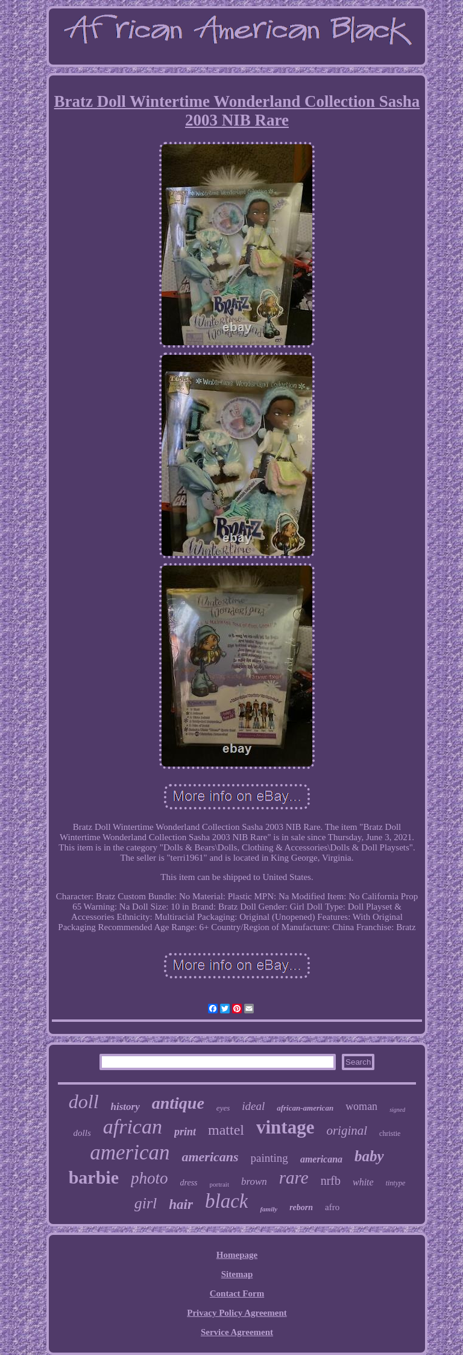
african (132, 1126)
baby (369, 1156)
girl (145, 1203)
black (226, 1201)
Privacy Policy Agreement (237, 1313)
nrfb (331, 1180)
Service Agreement (237, 1332)
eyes (223, 1107)
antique (178, 1103)
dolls (82, 1133)
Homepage (236, 1255)
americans (209, 1156)
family (268, 1209)
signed (397, 1109)
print (185, 1132)
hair (181, 1204)
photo (149, 1178)
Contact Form (237, 1293)
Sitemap (237, 1274)
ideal (253, 1106)
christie (389, 1133)
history (125, 1106)
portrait (219, 1184)
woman (361, 1106)
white (363, 1182)
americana (321, 1159)
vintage (285, 1127)
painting (269, 1158)
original (346, 1130)
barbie (94, 1177)
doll (84, 1101)
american (129, 1152)
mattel (226, 1130)
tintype (396, 1183)
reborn (301, 1207)
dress (189, 1182)
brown (254, 1181)
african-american (305, 1107)
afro (332, 1207)
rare (294, 1177)
